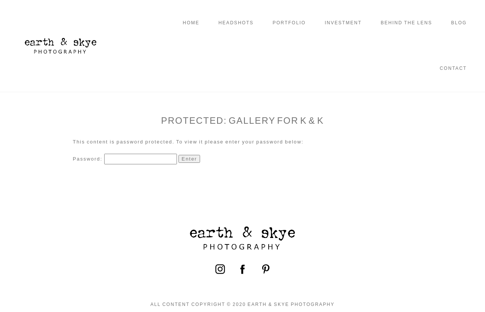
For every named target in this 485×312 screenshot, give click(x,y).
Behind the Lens (406, 22)
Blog (459, 22)
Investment (343, 22)
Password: (125, 159)
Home (191, 22)
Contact (453, 68)
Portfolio (288, 22)
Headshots (235, 22)
